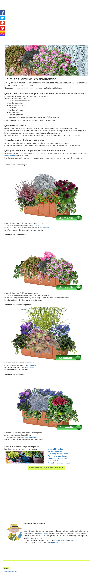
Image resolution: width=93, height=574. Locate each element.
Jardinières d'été (54, 461)
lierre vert (30, 363)
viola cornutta (30, 367)
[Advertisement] (22, 16)
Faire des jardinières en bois (58, 454)
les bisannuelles (10, 156)
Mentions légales (10, 572)
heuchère (32, 365)
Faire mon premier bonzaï (57, 456)
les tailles (43, 533)
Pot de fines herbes (55, 451)
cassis (71, 540)
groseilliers (62, 540)
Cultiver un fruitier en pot (57, 458)
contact (6, 568)
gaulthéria (35, 225)
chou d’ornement (31, 437)
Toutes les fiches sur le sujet (59, 463)
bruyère (46, 228)
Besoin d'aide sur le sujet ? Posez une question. (46, 468)
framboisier (53, 542)
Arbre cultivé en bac (55, 449)
